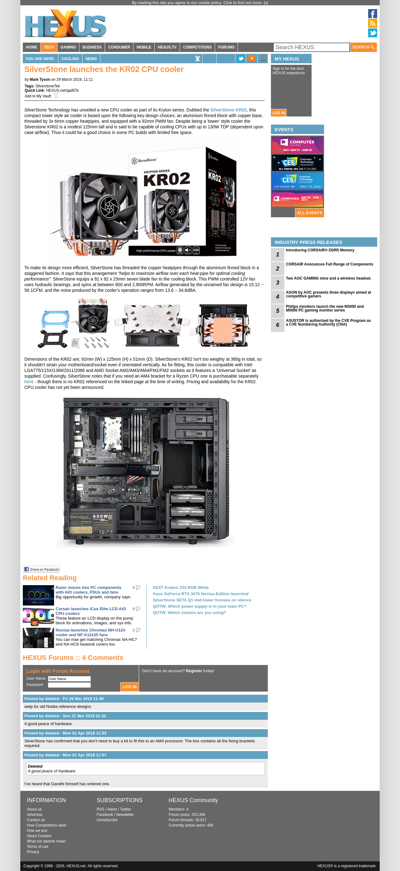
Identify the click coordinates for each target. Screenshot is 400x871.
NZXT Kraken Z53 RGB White (181, 587)
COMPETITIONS (197, 47)
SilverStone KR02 (228, 109)
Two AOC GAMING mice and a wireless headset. (328, 278)
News (91, 59)
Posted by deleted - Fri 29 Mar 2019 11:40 (64, 698)
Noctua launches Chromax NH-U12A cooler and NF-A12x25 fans (90, 632)
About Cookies (39, 836)
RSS (100, 809)
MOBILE (144, 47)
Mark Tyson (40, 79)
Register (194, 670)
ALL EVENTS (309, 213)
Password (35, 685)
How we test (37, 830)
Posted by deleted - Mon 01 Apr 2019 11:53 (65, 733)
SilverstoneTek (47, 86)
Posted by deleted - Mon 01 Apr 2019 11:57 (65, 755)
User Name (36, 678)
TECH (49, 47)
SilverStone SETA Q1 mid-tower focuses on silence (202, 600)
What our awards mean (46, 841)
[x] (266, 2)
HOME (31, 47)
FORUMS (226, 47)
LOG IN (278, 113)
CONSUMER (119, 47)
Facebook (105, 814)
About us (34, 809)
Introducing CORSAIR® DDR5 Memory (320, 250)
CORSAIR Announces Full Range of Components (329, 264)
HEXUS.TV (167, 47)
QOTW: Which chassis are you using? (189, 612)
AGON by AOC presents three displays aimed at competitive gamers (328, 294)
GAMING (68, 47)
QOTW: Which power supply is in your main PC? (200, 606)
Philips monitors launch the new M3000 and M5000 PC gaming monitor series (325, 308)
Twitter (125, 809)
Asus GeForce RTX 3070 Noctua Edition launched (200, 593)
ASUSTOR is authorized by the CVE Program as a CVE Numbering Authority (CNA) (328, 322)
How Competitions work (46, 825)
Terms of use (37, 846)
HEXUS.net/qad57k (62, 90)
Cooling (70, 59)
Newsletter (125, 814)
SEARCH (363, 47)
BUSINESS (92, 47)
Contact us (36, 820)
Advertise (34, 814)
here (29, 381)
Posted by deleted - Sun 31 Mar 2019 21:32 (65, 716)
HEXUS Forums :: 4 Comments (73, 658)
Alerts (112, 809)
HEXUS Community (193, 800)
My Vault (44, 96)
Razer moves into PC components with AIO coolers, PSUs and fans (88, 590)
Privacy (33, 852)
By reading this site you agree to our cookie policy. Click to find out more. (198, 2)
